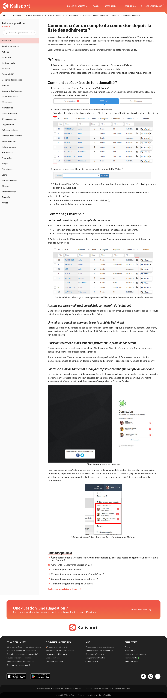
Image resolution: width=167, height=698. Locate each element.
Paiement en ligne (10, 130)
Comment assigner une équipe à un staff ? (72, 583)
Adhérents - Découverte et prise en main (71, 564)
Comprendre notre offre (95, 658)
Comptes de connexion (12, 79)
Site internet (7, 152)
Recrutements (132, 658)
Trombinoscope (9, 191)
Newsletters (7, 107)
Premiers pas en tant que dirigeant (99, 647)
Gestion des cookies (122, 688)
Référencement (9, 147)
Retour (6, 27)
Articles (5, 52)
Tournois (6, 197)
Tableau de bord (9, 180)
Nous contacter (141, 609)
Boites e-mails (8, 63)
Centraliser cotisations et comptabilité (22, 654)
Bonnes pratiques (53, 658)
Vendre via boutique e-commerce (20, 661)
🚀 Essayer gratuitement (56, 647)
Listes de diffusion (10, 96)
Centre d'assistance (34, 15)
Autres (5, 202)
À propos (128, 647)
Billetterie (6, 57)
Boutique (6, 68)
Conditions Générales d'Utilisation (98, 688)
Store (4, 174)
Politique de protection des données (67, 688)
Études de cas (130, 650)
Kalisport (16, 6)
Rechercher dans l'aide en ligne (64, 589)
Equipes (5, 85)
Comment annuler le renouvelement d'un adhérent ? (77, 574)
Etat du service (91, 661)
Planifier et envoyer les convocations (22, 650)
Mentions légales (43, 688)
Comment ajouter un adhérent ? (67, 569)
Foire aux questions (56, 15)
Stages (5, 163)
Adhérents (73, 15)
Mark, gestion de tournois (135, 654)
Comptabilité (8, 74)
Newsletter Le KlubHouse (56, 654)
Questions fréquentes (94, 654)
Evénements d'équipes (12, 91)
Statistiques (7, 169)
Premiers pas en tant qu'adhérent (99, 650)
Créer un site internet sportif (18, 665)
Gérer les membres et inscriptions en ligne (24, 647)
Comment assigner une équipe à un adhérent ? (74, 578)
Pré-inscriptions (9, 141)
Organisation (8, 124)
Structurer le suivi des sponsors (19, 658)
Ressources (16, 15)
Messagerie (7, 102)
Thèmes (5, 186)
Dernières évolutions (54, 661)
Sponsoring (7, 158)
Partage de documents (12, 135)
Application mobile (10, 46)
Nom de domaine (9, 113)
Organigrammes (9, 119)
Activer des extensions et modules (60, 650)
